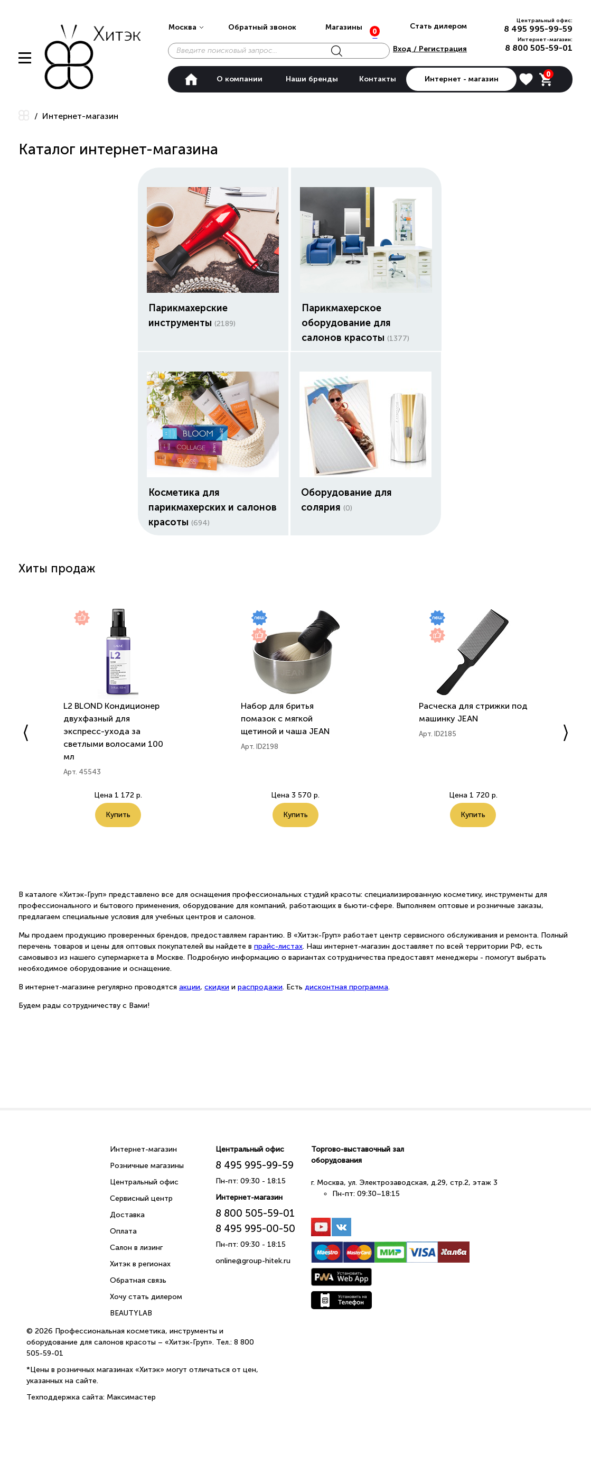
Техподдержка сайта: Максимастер (91, 1397)
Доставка (127, 1214)
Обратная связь (138, 1280)
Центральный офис (144, 1182)
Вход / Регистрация (430, 48)
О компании (239, 79)
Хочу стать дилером (146, 1296)
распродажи (260, 987)
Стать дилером (438, 26)
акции (189, 987)
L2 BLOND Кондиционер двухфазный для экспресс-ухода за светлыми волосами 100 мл (113, 731)
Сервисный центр (141, 1198)
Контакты (377, 79)
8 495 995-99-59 (538, 29)
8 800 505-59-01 (539, 48)
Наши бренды (312, 79)
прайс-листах (278, 946)
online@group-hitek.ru (252, 1260)
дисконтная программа (346, 987)
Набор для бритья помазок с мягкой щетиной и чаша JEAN (285, 718)
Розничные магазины (147, 1165)
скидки (216, 987)
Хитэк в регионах (140, 1263)
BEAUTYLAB (131, 1313)
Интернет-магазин (143, 1149)
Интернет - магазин (462, 79)
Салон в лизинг (136, 1247)
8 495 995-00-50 (255, 1228)
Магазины (343, 27)
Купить (118, 827)
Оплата (123, 1231)
